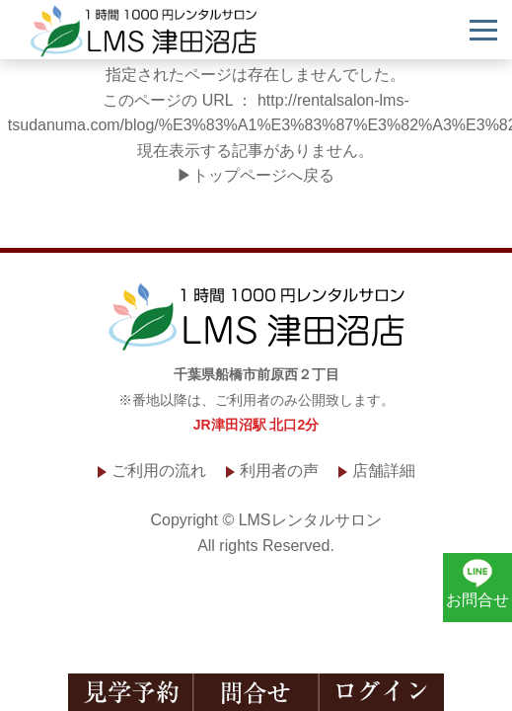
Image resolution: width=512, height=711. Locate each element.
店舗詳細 (383, 470)
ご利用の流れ (158, 470)
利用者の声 (279, 470)
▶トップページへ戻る (255, 175)
